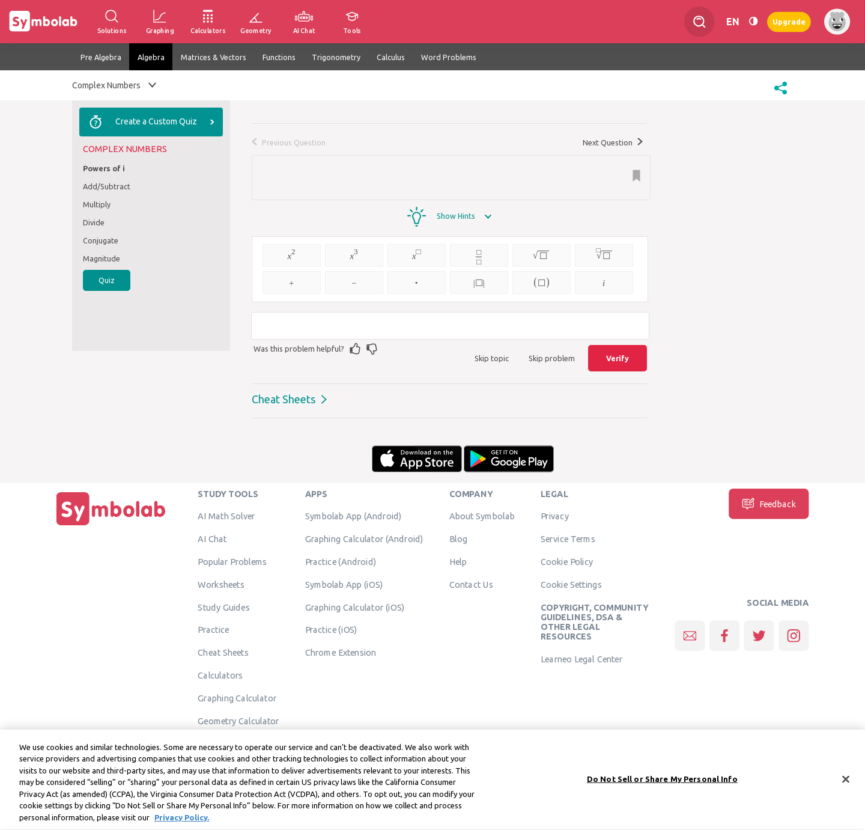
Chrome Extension (341, 653)
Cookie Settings (571, 584)
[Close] (846, 786)
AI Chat (212, 539)
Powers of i (104, 168)
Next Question (613, 142)
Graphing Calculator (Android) (364, 539)
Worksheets (221, 584)
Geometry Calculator (238, 720)
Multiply (97, 204)
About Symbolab (482, 516)
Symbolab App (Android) (353, 516)
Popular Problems (232, 561)
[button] (780, 95)
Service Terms (568, 539)
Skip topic (492, 358)
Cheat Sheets (283, 399)
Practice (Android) (341, 561)
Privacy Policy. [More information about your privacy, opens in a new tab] (181, 824)
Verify (617, 358)
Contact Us (471, 584)
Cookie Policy (567, 561)
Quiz (107, 280)
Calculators (220, 675)
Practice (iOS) (331, 630)
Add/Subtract (106, 186)
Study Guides (223, 607)
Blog (458, 539)
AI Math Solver (226, 516)
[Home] (111, 525)
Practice (213, 630)
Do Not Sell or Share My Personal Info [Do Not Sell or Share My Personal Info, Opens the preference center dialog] (662, 785)
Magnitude (101, 258)
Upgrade (789, 21)
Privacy (555, 516)
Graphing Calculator (237, 698)
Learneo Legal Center (581, 659)
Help (458, 561)
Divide (94, 222)
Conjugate (100, 240)
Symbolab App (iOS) (344, 584)
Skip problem (552, 358)
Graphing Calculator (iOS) (355, 607)
